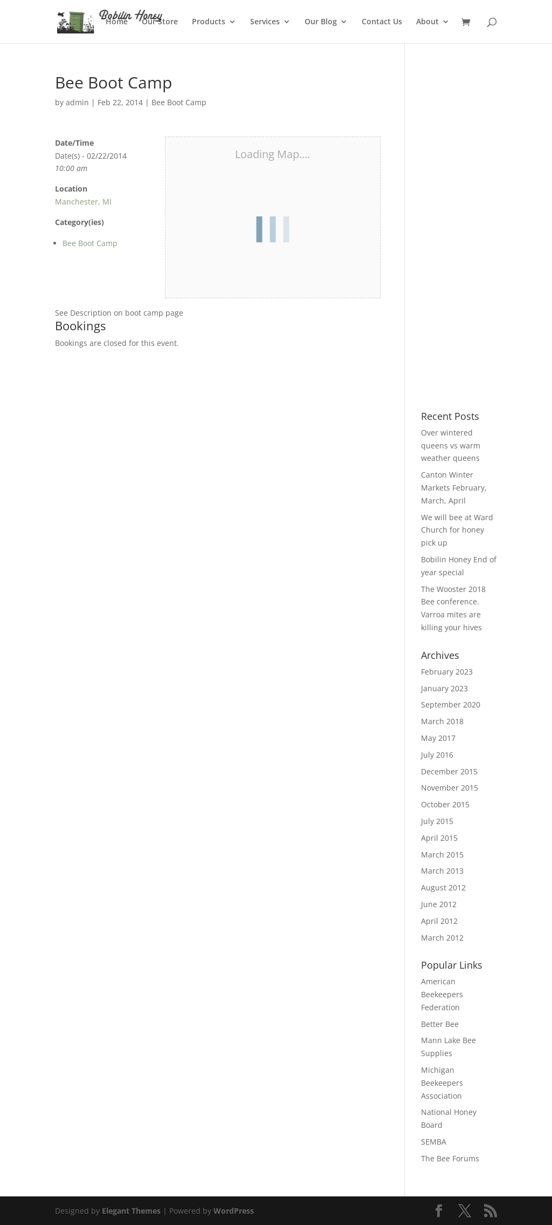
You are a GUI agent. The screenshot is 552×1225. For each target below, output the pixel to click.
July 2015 (437, 821)
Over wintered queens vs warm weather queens (450, 445)
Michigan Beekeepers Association (442, 1083)
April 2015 (439, 838)
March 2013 (442, 871)
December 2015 (449, 771)
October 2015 (445, 804)
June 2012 (439, 904)
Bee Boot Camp (178, 102)
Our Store (160, 22)
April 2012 (439, 921)
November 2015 (449, 787)
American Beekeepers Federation (442, 994)
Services (265, 22)
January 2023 (444, 688)
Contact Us (382, 22)
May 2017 (438, 738)
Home (117, 22)
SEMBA (433, 1141)
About (427, 22)
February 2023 (447, 671)
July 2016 (437, 755)
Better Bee (440, 1024)
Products (208, 22)
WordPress (233, 1211)
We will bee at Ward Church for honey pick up (457, 530)
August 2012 (443, 887)
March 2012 (442, 938)
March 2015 (442, 854)
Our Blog (321, 22)
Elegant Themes (131, 1211)
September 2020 (450, 704)
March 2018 (442, 721)
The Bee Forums (450, 1158)
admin (77, 102)
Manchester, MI (83, 201)
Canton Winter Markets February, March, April (454, 487)
